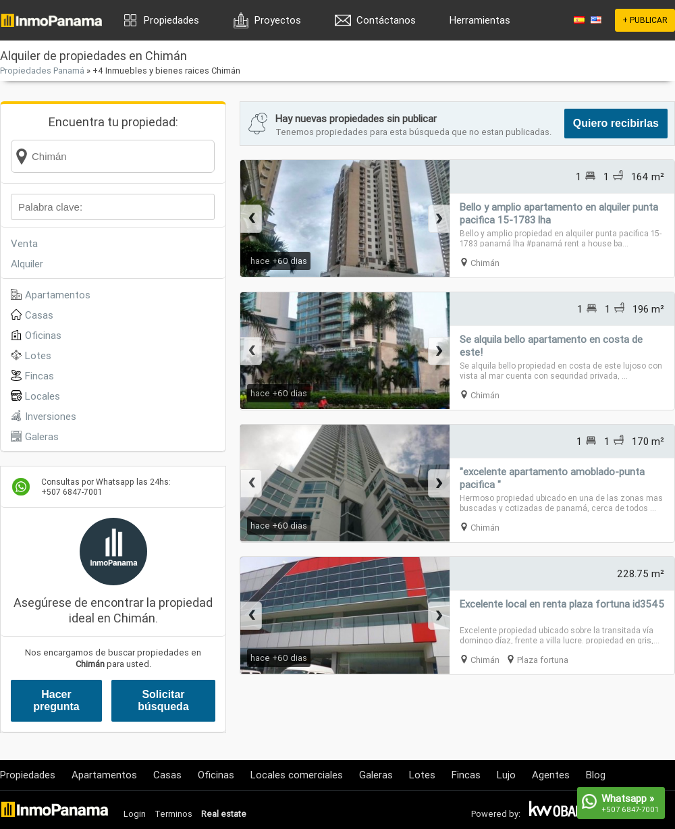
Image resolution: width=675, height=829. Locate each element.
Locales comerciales (296, 774)
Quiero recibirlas (616, 123)
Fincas (39, 375)
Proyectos (277, 20)
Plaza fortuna (542, 660)
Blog (595, 774)
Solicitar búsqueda (163, 700)
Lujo (506, 774)
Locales (42, 396)
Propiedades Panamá (42, 70)
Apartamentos (57, 294)
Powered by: (495, 814)
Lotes (38, 355)
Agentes (551, 774)
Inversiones (50, 416)
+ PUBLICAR (645, 20)
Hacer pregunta (56, 700)
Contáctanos (386, 20)
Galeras (42, 436)
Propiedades (171, 20)
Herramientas (480, 20)
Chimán (485, 263)
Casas (39, 315)
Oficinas (43, 335)
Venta (24, 243)
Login (135, 814)
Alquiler (27, 263)
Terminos (173, 814)
